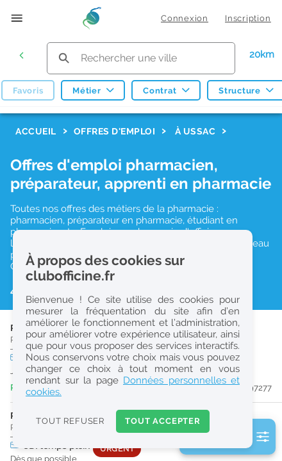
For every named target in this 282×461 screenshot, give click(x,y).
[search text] (140, 58)
